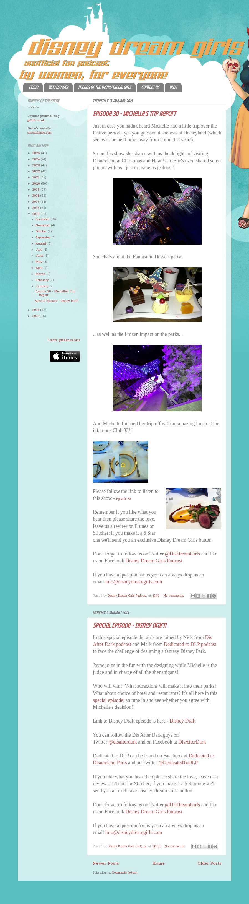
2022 (36, 171)
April (40, 268)
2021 (36, 177)
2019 (36, 190)
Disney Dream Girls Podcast (153, 560)
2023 (36, 165)
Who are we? (58, 87)
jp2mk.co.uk (36, 120)
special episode (108, 700)
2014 (36, 310)
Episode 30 (123, 499)
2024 (36, 159)
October (42, 231)
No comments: (174, 596)
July (39, 250)
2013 (36, 316)
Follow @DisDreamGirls (64, 340)
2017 (36, 202)
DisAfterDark (192, 742)
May (39, 262)
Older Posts (210, 864)
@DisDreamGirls (182, 554)
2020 (36, 183)
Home (33, 87)
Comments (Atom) (124, 873)
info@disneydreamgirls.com (133, 582)
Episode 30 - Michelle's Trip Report (134, 114)
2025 (36, 153)
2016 (36, 208)
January (42, 286)
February (43, 280)
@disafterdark (122, 742)
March (41, 274)
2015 (36, 214)
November (43, 225)
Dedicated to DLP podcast (190, 644)
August (41, 243)
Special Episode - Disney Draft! (129, 625)
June (40, 256)
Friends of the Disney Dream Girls (104, 87)
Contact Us (150, 87)
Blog (173, 87)
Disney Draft (182, 721)
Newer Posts (106, 864)
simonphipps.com (39, 133)
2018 (36, 196)
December (43, 219)
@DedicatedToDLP (178, 762)
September (44, 237)
